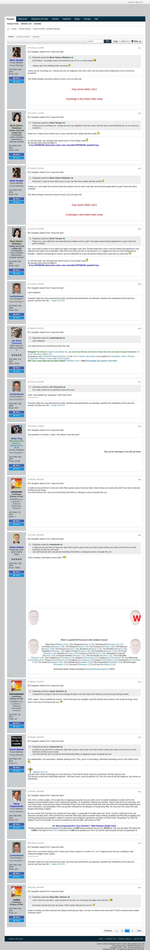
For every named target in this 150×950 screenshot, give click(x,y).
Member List (26, 24)
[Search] (99, 41)
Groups (87, 19)
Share (16, 78)
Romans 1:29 (58, 646)
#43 (139, 792)
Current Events (63, 358)
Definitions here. (73, 361)
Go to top (138, 939)
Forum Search (79, 356)
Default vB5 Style (16, 939)
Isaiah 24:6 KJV (58, 300)
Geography (115, 356)
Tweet (16, 82)
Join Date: (13, 69)
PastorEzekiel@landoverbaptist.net (97, 669)
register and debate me (57, 352)
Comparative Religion (37, 358)
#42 (139, 737)
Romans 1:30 (58, 651)
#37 (139, 382)
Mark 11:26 (89, 644)
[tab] (11, 37)
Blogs (77, 19)
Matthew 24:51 (61, 644)
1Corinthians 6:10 (59, 660)
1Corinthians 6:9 (67, 658)
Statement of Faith (39, 19)
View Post (72, 57)
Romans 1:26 (113, 644)
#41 (139, 682)
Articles (55, 19)
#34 (139, 229)
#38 (139, 426)
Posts (11, 37)
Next (139, 931)
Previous (108, 931)
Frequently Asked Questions (54, 356)
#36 (139, 328)
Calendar (37, 24)
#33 (139, 168)
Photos (36, 37)
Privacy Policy (125, 939)
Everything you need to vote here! (101, 361)
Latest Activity (23, 37)
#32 (139, 113)
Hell (96, 19)
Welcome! (22, 19)
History (124, 356)
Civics (49, 358)
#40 (139, 535)
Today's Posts (13, 24)
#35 (139, 284)
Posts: (11, 74)
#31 (139, 48)
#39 (139, 480)
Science (131, 356)
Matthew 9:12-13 (40, 772)
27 (121, 644)
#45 (139, 888)
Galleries (67, 19)
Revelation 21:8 (55, 662)
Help (101, 939)
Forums (10, 19)
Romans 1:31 (79, 655)
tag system (90, 356)
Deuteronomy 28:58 (16, 446)
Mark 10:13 (54, 830)
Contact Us (111, 939)
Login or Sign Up (136, 2)
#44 (139, 843)
